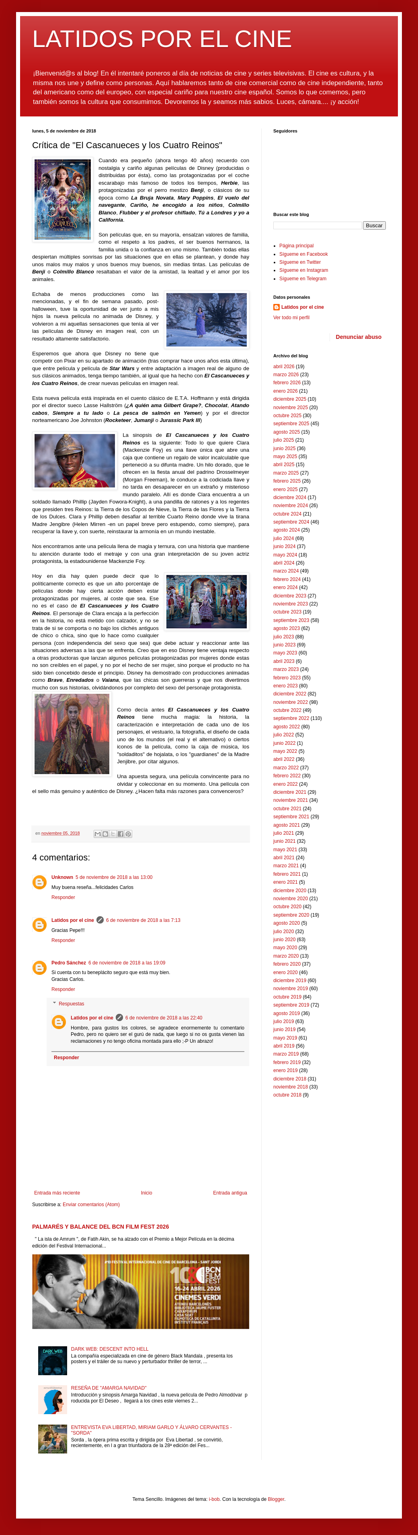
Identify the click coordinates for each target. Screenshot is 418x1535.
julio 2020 (283, 931)
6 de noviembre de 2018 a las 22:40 (163, 1018)
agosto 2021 (286, 825)
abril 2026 (284, 366)
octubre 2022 (287, 710)
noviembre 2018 (290, 1087)
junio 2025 (284, 448)
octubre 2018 (287, 1095)
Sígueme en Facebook (303, 254)
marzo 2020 (286, 956)
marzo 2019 (286, 1054)
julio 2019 (283, 1021)
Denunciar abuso (359, 337)
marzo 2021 (286, 865)
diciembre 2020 (289, 890)
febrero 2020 (287, 964)
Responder (63, 897)
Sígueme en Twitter (300, 262)
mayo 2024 (285, 555)
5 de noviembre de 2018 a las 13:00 (114, 877)
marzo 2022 (286, 768)
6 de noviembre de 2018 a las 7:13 (143, 920)
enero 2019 (285, 1070)
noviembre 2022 (290, 702)
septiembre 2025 (291, 423)
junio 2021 (284, 841)
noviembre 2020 (290, 898)
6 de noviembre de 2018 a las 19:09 (126, 963)
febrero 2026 (287, 382)
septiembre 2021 (291, 816)
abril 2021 (284, 857)
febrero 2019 (287, 1062)
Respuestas (71, 1004)
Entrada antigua (230, 1193)
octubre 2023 (287, 612)
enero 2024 (285, 587)
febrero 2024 (287, 579)
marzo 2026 (286, 374)
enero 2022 (285, 784)
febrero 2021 (287, 874)
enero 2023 (285, 686)
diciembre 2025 (289, 399)
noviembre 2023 (290, 604)
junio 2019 (284, 1029)
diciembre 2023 (289, 596)
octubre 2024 (287, 514)
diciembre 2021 (289, 792)
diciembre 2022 (289, 694)
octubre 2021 (287, 808)
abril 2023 (284, 661)
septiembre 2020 (291, 915)
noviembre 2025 (290, 407)
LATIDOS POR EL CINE (162, 38)
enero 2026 (285, 391)
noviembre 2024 (290, 505)
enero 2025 (285, 489)
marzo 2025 (286, 473)
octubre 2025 (287, 415)
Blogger (276, 1499)
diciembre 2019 (289, 980)
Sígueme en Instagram (303, 270)
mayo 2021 (285, 849)
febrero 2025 (287, 481)
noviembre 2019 (290, 988)
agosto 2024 (286, 530)
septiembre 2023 (291, 620)
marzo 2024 (286, 571)
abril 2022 (284, 759)
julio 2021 (283, 833)
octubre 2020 (287, 906)
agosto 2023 (286, 628)
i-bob (214, 1499)
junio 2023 (284, 645)
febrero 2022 (287, 776)
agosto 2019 (286, 1013)
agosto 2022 (286, 727)
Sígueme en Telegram (302, 278)
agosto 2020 (286, 923)
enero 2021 (285, 882)
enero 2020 (285, 972)
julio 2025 (283, 440)
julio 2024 (283, 538)
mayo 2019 (285, 1038)
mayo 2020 (285, 947)
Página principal (296, 246)
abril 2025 (284, 464)
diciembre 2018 (289, 1079)
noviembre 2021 (290, 800)
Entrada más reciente (57, 1193)
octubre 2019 (287, 997)
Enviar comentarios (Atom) (91, 1204)
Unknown (62, 877)
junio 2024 (284, 546)
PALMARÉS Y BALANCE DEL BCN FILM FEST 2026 (100, 1226)
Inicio (146, 1193)
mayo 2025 (285, 456)
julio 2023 (283, 637)
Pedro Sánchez (68, 963)
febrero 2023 (287, 678)
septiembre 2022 (291, 718)
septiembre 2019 (291, 1005)
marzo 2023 (286, 669)
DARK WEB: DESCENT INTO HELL (110, 1349)
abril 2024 (284, 563)
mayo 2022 (285, 751)
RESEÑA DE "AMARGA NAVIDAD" (109, 1388)
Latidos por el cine (72, 920)
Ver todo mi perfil (291, 317)
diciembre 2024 (289, 497)
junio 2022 (284, 743)
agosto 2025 (286, 432)
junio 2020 (284, 939)
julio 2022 (283, 735)
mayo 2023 (285, 653)
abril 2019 (284, 1046)
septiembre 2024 (291, 522)
